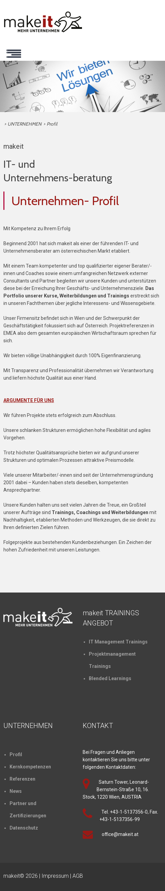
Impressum (55, 876)
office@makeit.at (120, 834)
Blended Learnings (110, 678)
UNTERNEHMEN (24, 124)
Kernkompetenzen (30, 766)
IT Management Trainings (118, 641)
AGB (77, 876)
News (16, 791)
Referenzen (22, 779)
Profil (52, 124)
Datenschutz (24, 828)
